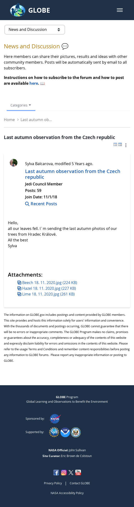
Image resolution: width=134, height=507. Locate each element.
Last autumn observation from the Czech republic (72, 174)
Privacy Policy (53, 483)
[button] (119, 10)
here (33, 83)
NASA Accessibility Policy (67, 493)
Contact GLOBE (80, 483)
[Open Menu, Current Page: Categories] (21, 105)
